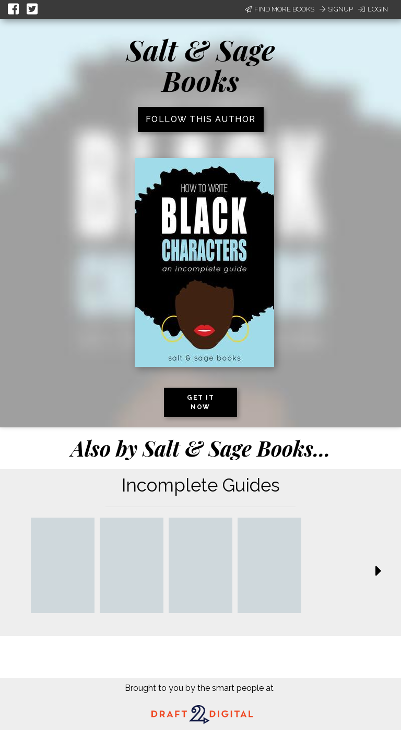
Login (373, 9)
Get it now (200, 402)
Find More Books (279, 9)
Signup (336, 9)
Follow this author (201, 119)
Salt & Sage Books (200, 65)
